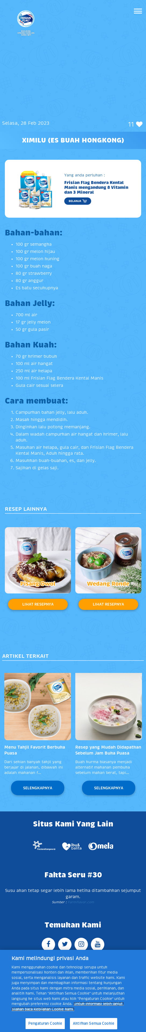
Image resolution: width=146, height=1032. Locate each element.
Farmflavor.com (80, 902)
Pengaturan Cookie (45, 1023)
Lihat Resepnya (38, 604)
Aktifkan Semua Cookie (93, 1023)
